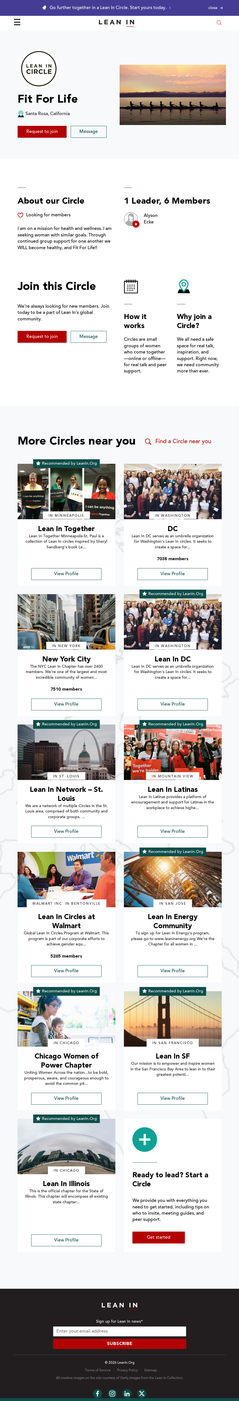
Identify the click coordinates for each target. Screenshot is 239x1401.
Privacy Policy (127, 1370)
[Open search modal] (219, 23)
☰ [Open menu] (17, 23)
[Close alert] (216, 8)
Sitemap (150, 1370)
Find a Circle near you (177, 441)
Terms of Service (98, 1370)
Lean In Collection (169, 1378)
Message (88, 132)
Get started (158, 1237)
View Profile (66, 574)
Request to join (42, 132)
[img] (66, 491)
